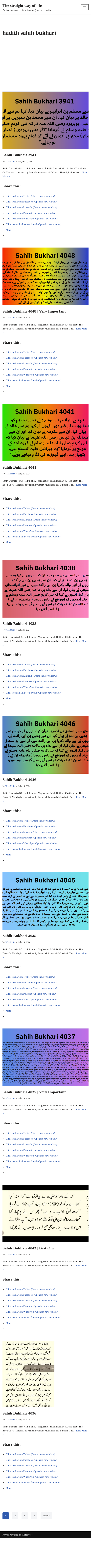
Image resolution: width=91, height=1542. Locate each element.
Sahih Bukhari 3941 (19, 155)
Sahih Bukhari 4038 (19, 623)
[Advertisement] (45, 66)
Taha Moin (10, 161)
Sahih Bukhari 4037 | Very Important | (35, 1092)
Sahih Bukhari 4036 (19, 1413)
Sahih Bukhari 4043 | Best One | (29, 1248)
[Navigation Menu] (85, 7)
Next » (46, 1515)
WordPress (27, 1534)
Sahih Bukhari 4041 (19, 467)
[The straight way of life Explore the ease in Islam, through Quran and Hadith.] (26, 7)
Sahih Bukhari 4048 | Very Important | (35, 311)
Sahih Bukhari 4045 (19, 936)
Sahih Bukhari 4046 (19, 779)
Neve (5, 1534)
